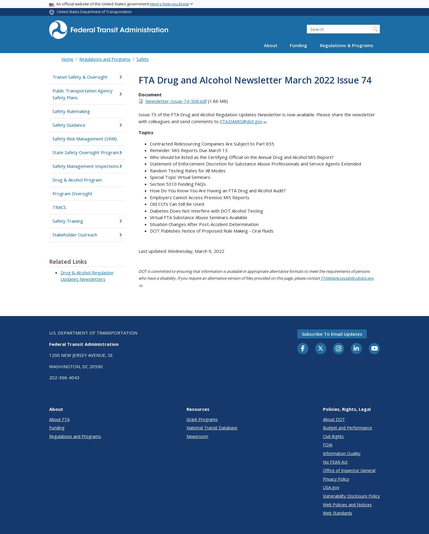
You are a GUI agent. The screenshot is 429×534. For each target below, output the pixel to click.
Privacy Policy (336, 479)
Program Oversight (72, 193)
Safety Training (87, 221)
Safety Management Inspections (87, 166)
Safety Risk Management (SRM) (84, 139)
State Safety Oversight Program (87, 152)
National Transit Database (211, 428)
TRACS (59, 207)
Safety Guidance (87, 125)
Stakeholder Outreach (87, 235)
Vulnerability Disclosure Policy (351, 496)
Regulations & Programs (346, 45)
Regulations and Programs (104, 59)
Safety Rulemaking (71, 111)
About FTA (59, 419)
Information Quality (341, 453)
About (270, 45)
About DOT (334, 419)
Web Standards (337, 513)
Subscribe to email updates (332, 334)
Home (67, 59)
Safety (142, 59)
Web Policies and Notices (347, 504)
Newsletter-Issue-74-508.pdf (176, 101)
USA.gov (331, 487)
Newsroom (197, 436)
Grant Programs (202, 419)
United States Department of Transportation (94, 11)
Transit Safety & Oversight (87, 77)
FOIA (327, 445)
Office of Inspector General (349, 470)
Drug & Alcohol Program (77, 180)
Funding (298, 45)
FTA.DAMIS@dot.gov (243, 121)
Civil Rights (333, 436)
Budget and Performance (347, 428)
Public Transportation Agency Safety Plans (87, 94)
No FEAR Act (335, 462)
